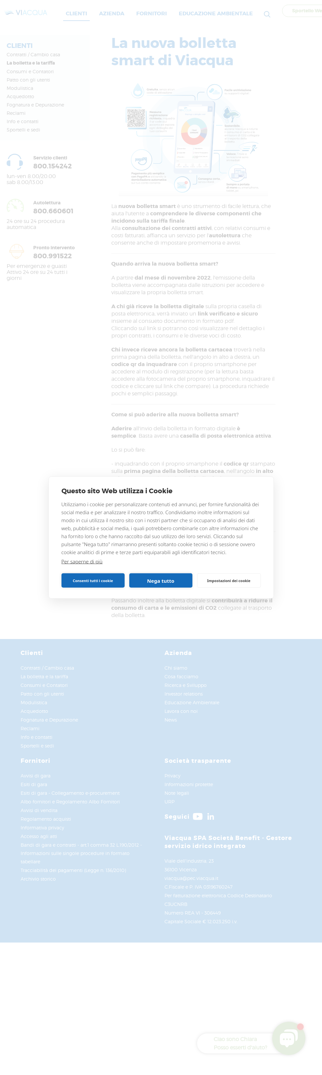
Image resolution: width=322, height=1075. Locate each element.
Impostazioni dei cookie (228, 580)
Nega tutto (160, 580)
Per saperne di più (82, 561)
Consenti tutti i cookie (93, 580)
